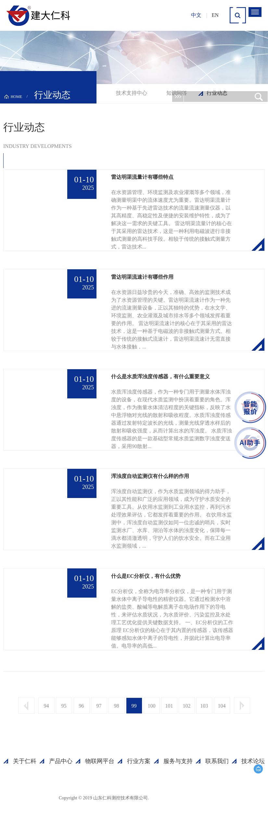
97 (99, 706)
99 (134, 706)
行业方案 (138, 761)
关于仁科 (24, 761)
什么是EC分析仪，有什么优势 (146, 576)
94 (46, 706)
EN (215, 15)
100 (152, 706)
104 (222, 706)
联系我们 (217, 761)
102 (187, 706)
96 (81, 706)
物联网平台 (99, 761)
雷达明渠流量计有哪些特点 (142, 177)
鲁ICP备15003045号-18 (180, 797)
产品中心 (60, 761)
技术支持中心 (131, 93)
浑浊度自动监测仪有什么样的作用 (150, 476)
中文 (196, 15)
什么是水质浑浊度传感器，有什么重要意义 (160, 376)
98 (116, 706)
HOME (16, 96)
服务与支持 (178, 761)
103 (204, 706)
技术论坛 (253, 761)
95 (64, 706)
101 (169, 706)
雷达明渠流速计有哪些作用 (142, 277)
